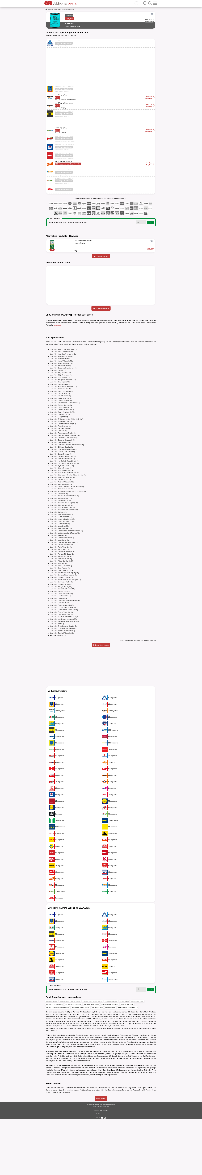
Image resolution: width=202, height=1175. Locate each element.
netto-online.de (84, 1100)
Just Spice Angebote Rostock (91, 1060)
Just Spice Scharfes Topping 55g (61, 633)
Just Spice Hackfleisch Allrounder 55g (63, 512)
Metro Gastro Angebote (111, 1057)
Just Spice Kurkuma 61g (58, 568)
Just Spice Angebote (97, 1063)
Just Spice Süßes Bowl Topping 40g (62, 626)
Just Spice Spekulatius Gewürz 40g (62, 645)
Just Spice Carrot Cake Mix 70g (61, 454)
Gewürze (64, 9)
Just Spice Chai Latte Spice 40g (61, 456)
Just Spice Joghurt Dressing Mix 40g (62, 533)
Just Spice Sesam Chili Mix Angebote (92, 1057)
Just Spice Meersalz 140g (59, 591)
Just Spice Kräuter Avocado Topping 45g (64, 558)
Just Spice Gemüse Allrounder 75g (62, 498)
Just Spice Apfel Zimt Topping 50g (62, 407)
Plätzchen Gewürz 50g (58, 691)
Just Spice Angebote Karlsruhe (73, 1060)
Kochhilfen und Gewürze (54, 9)
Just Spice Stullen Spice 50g (60, 647)
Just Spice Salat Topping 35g (60, 624)
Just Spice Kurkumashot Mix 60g (61, 570)
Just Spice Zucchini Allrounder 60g (62, 689)
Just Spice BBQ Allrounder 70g (60, 428)
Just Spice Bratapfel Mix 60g (60, 440)
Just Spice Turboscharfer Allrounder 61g (64, 665)
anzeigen (57, 325)
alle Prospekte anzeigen (101, 308)
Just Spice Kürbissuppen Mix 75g (61, 545)
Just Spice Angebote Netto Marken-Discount (57, 1063)
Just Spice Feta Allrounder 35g (60, 482)
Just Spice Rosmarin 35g (58, 619)
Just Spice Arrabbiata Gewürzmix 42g (63, 410)
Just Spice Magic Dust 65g (59, 582)
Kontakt (94, 1168)
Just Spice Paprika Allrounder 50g (61, 600)
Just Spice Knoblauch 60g (59, 549)
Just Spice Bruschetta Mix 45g (60, 445)
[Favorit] (152, 14)
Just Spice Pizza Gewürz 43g (60, 605)
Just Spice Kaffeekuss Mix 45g (60, 535)
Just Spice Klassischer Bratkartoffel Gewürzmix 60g (68, 547)
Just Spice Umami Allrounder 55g (61, 670)
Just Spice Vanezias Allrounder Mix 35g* (64, 672)
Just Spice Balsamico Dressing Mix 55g (63, 424)
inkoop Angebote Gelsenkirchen (54, 1060)
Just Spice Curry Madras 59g (60, 470)
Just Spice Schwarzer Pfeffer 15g (61, 638)
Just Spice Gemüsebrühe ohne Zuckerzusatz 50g (67, 500)
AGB (101, 1166)
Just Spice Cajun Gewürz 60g (60, 451)
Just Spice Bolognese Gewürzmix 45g (63, 435)
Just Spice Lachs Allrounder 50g (61, 572)
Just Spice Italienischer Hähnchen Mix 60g (64, 528)
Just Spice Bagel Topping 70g (60, 421)
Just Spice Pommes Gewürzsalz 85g (62, 607)
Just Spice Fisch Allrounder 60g (61, 484)
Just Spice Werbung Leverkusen (110, 1060)
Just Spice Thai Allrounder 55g (60, 651)
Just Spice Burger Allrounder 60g (61, 447)
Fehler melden (101, 1154)
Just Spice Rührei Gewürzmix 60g (62, 617)
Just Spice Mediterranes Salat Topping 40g (65, 589)
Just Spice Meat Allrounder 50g (61, 584)
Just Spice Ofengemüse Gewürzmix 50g (64, 598)
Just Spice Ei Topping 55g (59, 472)
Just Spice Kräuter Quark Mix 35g (61, 561)
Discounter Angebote (51, 1057)
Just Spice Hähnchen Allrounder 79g (62, 514)
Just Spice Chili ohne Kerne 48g (61, 463)
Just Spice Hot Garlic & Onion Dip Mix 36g (64, 517)
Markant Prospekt (124, 1057)
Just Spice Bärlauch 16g (58, 426)
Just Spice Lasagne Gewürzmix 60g (62, 575)
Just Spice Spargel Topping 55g (61, 642)
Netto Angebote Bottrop (137, 1057)
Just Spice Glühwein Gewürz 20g (61, 503)
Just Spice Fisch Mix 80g (58, 486)
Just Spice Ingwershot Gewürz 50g (62, 521)
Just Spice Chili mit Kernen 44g (61, 461)
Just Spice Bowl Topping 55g (60, 438)
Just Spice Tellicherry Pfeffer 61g (61, 649)
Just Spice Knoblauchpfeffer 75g (61, 554)
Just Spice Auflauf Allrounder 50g (61, 417)
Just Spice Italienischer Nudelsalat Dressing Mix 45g (68, 531)
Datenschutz (105, 1166)
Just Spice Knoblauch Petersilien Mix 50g (64, 551)
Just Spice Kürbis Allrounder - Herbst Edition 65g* (67, 542)
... (67, 9)
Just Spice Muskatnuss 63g (59, 596)
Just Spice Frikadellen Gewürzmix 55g (63, 493)
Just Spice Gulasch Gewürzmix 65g (62, 507)
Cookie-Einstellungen (105, 1168)
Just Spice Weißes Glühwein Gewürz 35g (64, 677)
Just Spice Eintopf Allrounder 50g (61, 477)
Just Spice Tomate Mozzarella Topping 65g (65, 656)
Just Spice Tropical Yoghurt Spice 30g (63, 663)
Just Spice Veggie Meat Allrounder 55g (63, 675)
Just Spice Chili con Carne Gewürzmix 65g (64, 458)
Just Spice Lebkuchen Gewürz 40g (62, 577)
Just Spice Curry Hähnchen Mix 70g (62, 468)
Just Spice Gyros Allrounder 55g (61, 510)
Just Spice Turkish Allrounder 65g (61, 668)
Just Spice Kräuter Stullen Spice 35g (62, 563)
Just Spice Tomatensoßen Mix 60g (62, 661)
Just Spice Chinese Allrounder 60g (62, 465)
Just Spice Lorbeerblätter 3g (60, 579)
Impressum (96, 1166)
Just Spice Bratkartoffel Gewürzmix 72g (63, 442)
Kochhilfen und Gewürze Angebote (81, 1063)
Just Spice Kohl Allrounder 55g (60, 556)
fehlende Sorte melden (101, 701)
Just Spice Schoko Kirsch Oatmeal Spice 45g (65, 635)
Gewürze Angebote (110, 1063)
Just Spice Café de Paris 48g (60, 449)
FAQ (98, 1168)
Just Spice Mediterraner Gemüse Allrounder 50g (66, 586)
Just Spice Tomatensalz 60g (59, 658)
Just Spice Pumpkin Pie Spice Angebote (70, 1057)
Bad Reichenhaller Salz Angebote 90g (128, 1063)
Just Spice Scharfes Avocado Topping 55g (64, 628)
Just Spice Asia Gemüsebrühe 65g (62, 412)
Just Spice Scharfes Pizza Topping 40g (63, 631)
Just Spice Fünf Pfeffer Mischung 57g (63, 479)
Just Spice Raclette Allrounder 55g (62, 612)
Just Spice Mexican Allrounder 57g (62, 593)
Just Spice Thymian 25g (58, 654)
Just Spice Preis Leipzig (127, 1060)
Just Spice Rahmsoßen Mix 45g (61, 614)
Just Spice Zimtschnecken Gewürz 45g (63, 682)
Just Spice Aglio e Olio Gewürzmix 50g (63, 405)
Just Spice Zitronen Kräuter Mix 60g (62, 686)
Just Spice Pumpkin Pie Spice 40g (62, 610)
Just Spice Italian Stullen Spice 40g (62, 526)
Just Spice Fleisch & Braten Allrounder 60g (64, 491)
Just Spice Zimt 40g (57, 679)
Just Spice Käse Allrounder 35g (61, 540)
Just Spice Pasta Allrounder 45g (61, 603)
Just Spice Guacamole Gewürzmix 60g (63, 505)
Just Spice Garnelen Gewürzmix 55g (62, 496)
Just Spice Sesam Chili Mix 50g (61, 640)
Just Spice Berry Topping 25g (60, 433)
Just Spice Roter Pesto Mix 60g (61, 621)
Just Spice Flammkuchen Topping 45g (63, 489)
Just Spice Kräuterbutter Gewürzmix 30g (64, 565)
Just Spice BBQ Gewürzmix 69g (61, 431)
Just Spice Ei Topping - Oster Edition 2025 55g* (66, 475)
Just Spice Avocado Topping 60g (61, 419)
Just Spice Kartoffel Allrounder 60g (62, 538)
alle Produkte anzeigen (101, 256)
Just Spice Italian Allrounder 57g (61, 524)
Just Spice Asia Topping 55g (60, 414)
